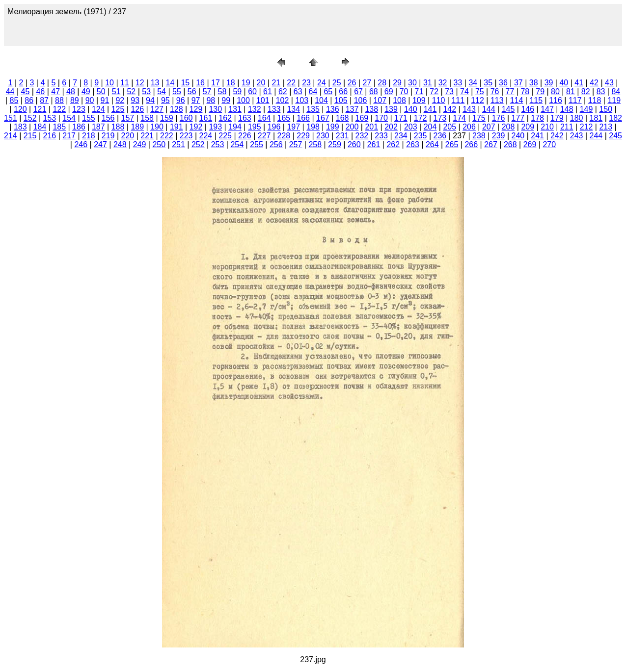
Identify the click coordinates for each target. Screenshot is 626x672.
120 (20, 109)
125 (118, 109)
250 (158, 144)
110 (438, 100)
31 (427, 82)
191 (176, 127)
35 (488, 82)
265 (452, 144)
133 (274, 109)
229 (303, 135)
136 (332, 109)
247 (100, 144)
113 (497, 100)
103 (301, 100)
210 (547, 127)
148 (566, 109)
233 (381, 135)
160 (186, 118)
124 (98, 109)
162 (225, 118)
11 (124, 82)
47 (55, 91)
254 (237, 144)
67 (358, 91)
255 (256, 144)
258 (315, 144)
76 (494, 91)
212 (586, 127)
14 (170, 82)
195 (254, 127)
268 (510, 144)
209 (527, 127)
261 (374, 144)
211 (566, 127)
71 (419, 91)
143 (469, 109)
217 (69, 135)
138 (371, 109)
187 (98, 127)
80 (555, 91)
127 (156, 109)
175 (479, 118)
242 (557, 135)
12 (140, 82)
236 (440, 135)
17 (215, 82)
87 (44, 100)
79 (540, 91)
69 (388, 91)
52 (131, 91)
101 (263, 100)
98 (210, 100)
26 (352, 82)
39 (548, 82)
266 (471, 144)
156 (108, 118)
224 (206, 135)
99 (225, 100)
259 (334, 144)
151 (10, 118)
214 (10, 135)
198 (313, 127)
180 (576, 118)
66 (343, 91)
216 (49, 135)
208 (508, 127)
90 (89, 100)
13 (155, 82)
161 (206, 118)
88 (59, 100)
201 (371, 127)
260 (354, 144)
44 (10, 91)
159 (166, 118)
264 (432, 144)
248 (120, 144)
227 (264, 135)
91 (105, 100)
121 (40, 109)
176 (498, 118)
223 (186, 135)
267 (490, 144)
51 (116, 91)
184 (40, 127)
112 (477, 100)
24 (321, 82)
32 (442, 82)
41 (578, 82)
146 (527, 109)
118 (594, 100)
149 (586, 109)
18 (230, 82)
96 (180, 100)
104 (321, 100)
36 (503, 82)
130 (215, 109)
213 (605, 127)
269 (530, 144)
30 (412, 82)
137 (352, 109)
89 (74, 100)
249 (139, 144)
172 (420, 118)
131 (235, 109)
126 (137, 109)
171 (401, 118)
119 (614, 100)
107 (379, 100)
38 (533, 82)
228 (284, 135)
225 (225, 135)
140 (410, 109)
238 (479, 135)
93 (135, 100)
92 (119, 100)
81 (570, 91)
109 (419, 100)
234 (401, 135)
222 (166, 135)
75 (479, 91)
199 (332, 127)
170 (381, 118)
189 (137, 127)
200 (352, 127)
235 (420, 135)
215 (30, 135)
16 (200, 82)
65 (328, 91)
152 (30, 118)
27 (367, 82)
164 (264, 118)
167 (322, 118)
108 (399, 100)
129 (196, 109)
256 (276, 144)
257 (295, 144)
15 (185, 82)
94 (150, 100)
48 (70, 91)
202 (391, 127)
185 (59, 127)
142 (449, 109)
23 (306, 82)
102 (282, 100)
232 (362, 135)
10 (109, 82)
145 (508, 109)
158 (147, 118)
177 (518, 118)
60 (252, 91)
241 (537, 135)
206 (469, 127)
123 (78, 109)
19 (246, 82)
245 (615, 135)
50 (101, 91)
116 (555, 100)
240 (518, 135)
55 (176, 91)
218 (88, 135)
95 (165, 100)
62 (282, 91)
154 (69, 118)
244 (596, 135)
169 (362, 118)
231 (342, 135)
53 (146, 91)
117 (575, 100)
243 (576, 135)
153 (49, 118)
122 (59, 109)
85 (14, 100)
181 (596, 118)
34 (472, 82)
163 (244, 118)
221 (147, 135)
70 (404, 91)
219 (108, 135)
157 (128, 118)
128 (176, 109)
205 (449, 127)
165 (284, 118)
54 (161, 91)
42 (594, 82)
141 (430, 109)
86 (29, 100)
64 (313, 91)
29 (397, 82)
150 (605, 109)
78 (524, 91)
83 (601, 91)
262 (393, 144)
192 (196, 127)
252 (198, 144)
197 (293, 127)
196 (274, 127)
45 (25, 91)
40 (563, 82)
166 (303, 118)
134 (293, 109)
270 (549, 144)
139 (391, 109)
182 (615, 118)
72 (434, 91)
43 (609, 82)
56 (192, 91)
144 (488, 109)
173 (440, 118)
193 (215, 127)
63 (298, 91)
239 (498, 135)
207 (488, 127)
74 (464, 91)
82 (585, 91)
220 (128, 135)
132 (254, 109)
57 (207, 91)
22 (291, 82)
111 (457, 100)
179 (557, 118)
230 (322, 135)
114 (516, 100)
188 (118, 127)
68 (373, 91)
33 (458, 82)
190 (156, 127)
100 (243, 100)
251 (178, 144)
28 (382, 82)
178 (537, 118)
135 (313, 109)
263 (412, 144)
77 (510, 91)
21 (276, 82)
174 (459, 118)
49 (86, 91)
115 (536, 100)
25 (336, 82)
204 (430, 127)
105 (341, 100)
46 (40, 91)
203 (410, 127)
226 (244, 135)
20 (261, 82)
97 (195, 100)
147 (547, 109)
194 (235, 127)
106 (360, 100)
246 (80, 144)
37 (518, 82)
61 (267, 91)
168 (342, 118)
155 (88, 118)
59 (237, 91)
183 (20, 127)
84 (615, 91)
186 (78, 127)
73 (449, 91)
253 (217, 144)
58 (222, 91)
